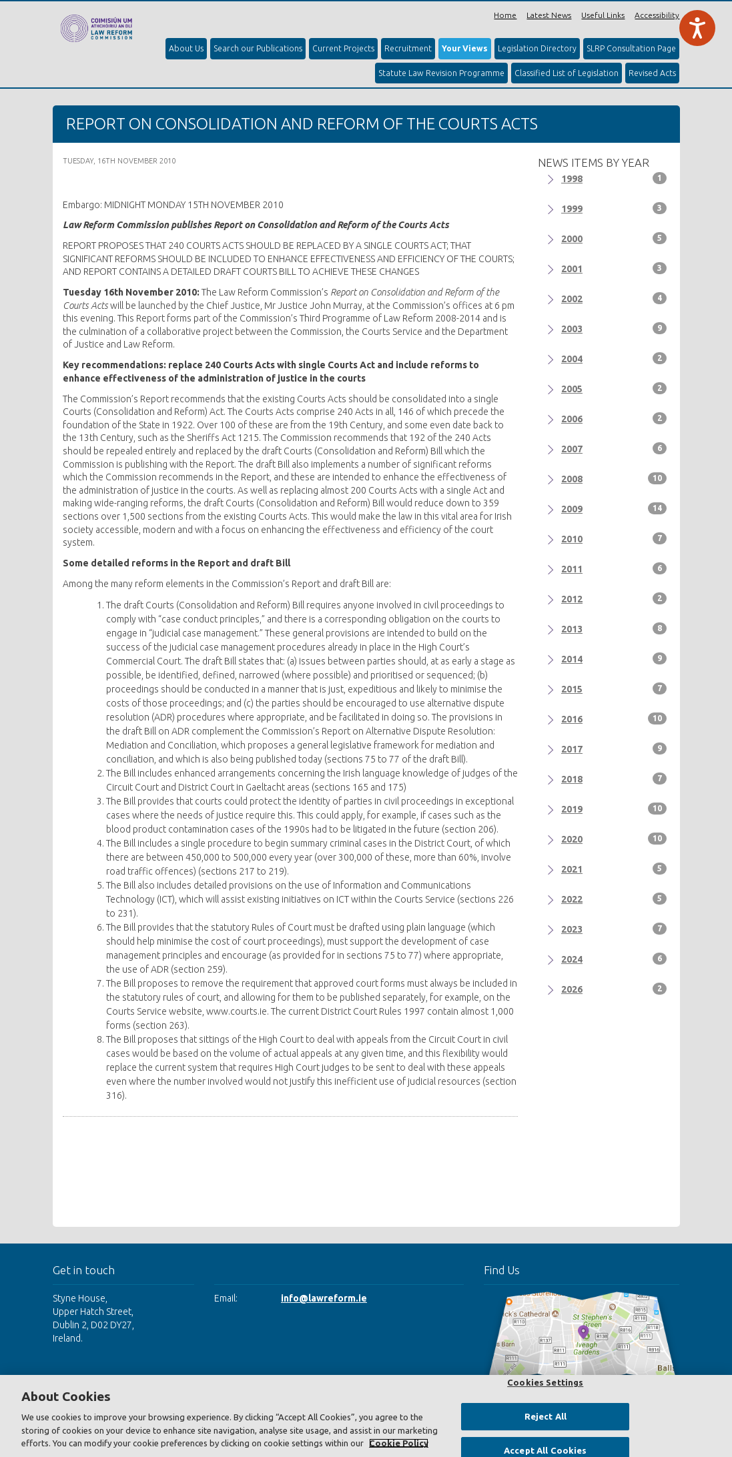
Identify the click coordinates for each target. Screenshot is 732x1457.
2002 (614, 298)
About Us (186, 48)
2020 (614, 839)
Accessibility (657, 15)
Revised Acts (652, 73)
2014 (614, 658)
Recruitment (408, 48)
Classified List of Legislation (566, 73)
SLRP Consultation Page (631, 48)
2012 (614, 598)
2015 (614, 688)
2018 (614, 779)
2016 (614, 718)
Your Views (465, 48)
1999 (614, 208)
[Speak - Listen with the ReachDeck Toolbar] (697, 28)
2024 (614, 959)
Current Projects (343, 48)
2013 (614, 628)
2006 (614, 418)
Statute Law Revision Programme (441, 73)
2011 (614, 568)
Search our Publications (258, 48)
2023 (614, 929)
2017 (614, 749)
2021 (614, 869)
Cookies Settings (545, 1382)
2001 (614, 268)
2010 (614, 538)
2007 (614, 448)
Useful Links (603, 15)
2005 (614, 388)
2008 (614, 478)
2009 (614, 508)
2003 (614, 328)
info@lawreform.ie (324, 1298)
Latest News (548, 15)
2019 (614, 809)
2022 (614, 899)
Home (505, 15)
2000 (614, 238)
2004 (614, 358)
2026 (614, 989)
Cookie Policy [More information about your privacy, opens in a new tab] (398, 1443)
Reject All (545, 1416)
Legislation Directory (537, 48)
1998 (614, 178)
